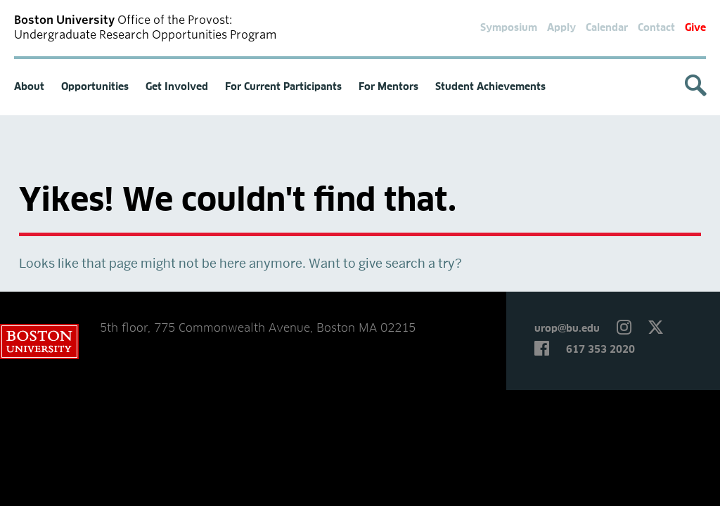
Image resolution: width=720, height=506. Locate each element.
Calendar (607, 28)
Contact (656, 28)
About (29, 87)
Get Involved (177, 87)
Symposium (508, 28)
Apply (561, 28)
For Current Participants (283, 87)
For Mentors (388, 87)
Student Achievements (490, 87)
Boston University (39, 341)
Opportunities (95, 87)
